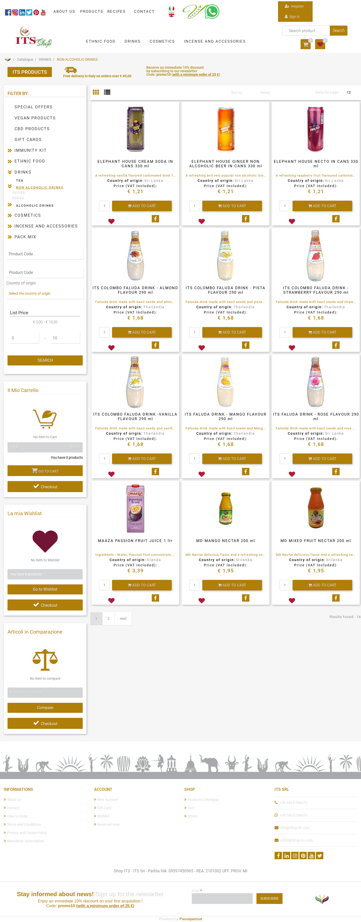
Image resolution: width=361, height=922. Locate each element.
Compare (45, 707)
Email (197, 891)
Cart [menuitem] (189, 808)
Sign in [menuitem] (292, 16)
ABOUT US (64, 11)
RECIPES (116, 11)
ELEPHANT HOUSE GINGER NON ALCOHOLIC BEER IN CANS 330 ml (225, 163)
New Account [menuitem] (106, 799)
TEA (20, 180)
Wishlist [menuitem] (101, 816)
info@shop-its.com (295, 828)
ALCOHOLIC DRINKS (35, 205)
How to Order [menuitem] (16, 816)
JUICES (18, 192)
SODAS (18, 198)
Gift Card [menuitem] (102, 808)
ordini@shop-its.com (296, 840)
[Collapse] (10, 172)
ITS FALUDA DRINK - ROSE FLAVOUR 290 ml (316, 416)
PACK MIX (25, 237)
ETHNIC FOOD (30, 161)
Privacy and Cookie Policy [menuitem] (25, 832)
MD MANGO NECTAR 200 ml (225, 541)
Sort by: (237, 93)
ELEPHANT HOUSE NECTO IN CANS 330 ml (316, 163)
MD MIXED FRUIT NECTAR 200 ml (316, 541)
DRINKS (45, 59)
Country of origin (21, 283)
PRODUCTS (91, 11)
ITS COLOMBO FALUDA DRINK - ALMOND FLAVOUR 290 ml (135, 290)
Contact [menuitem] (12, 808)
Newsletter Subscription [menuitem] (24, 841)
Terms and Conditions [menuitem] (22, 824)
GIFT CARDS (28, 139)
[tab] (98, 93)
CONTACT (144, 11)
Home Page (7, 59)
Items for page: (327, 92)
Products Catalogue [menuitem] (201, 799)
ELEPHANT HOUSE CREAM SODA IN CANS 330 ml (135, 163)
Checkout (45, 487)
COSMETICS (28, 215)
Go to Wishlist (45, 589)
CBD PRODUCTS (32, 128)
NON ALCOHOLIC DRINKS (77, 59)
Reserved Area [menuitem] (107, 824)
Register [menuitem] (294, 6)
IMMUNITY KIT (31, 150)
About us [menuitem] (12, 799)
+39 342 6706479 (293, 803)
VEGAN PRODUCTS (35, 118)
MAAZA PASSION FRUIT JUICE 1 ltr (135, 541)
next (123, 619)
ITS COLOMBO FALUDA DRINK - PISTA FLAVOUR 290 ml (225, 290)
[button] (338, 31)
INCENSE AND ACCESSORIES (46, 226)
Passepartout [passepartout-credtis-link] (190, 919)
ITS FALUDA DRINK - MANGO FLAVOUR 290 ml (225, 416)
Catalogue (25, 59)
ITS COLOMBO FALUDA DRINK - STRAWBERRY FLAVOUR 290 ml (316, 290)
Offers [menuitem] (190, 816)
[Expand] (10, 150)
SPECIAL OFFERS (34, 107)
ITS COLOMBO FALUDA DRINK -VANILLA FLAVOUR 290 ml (135, 416)
